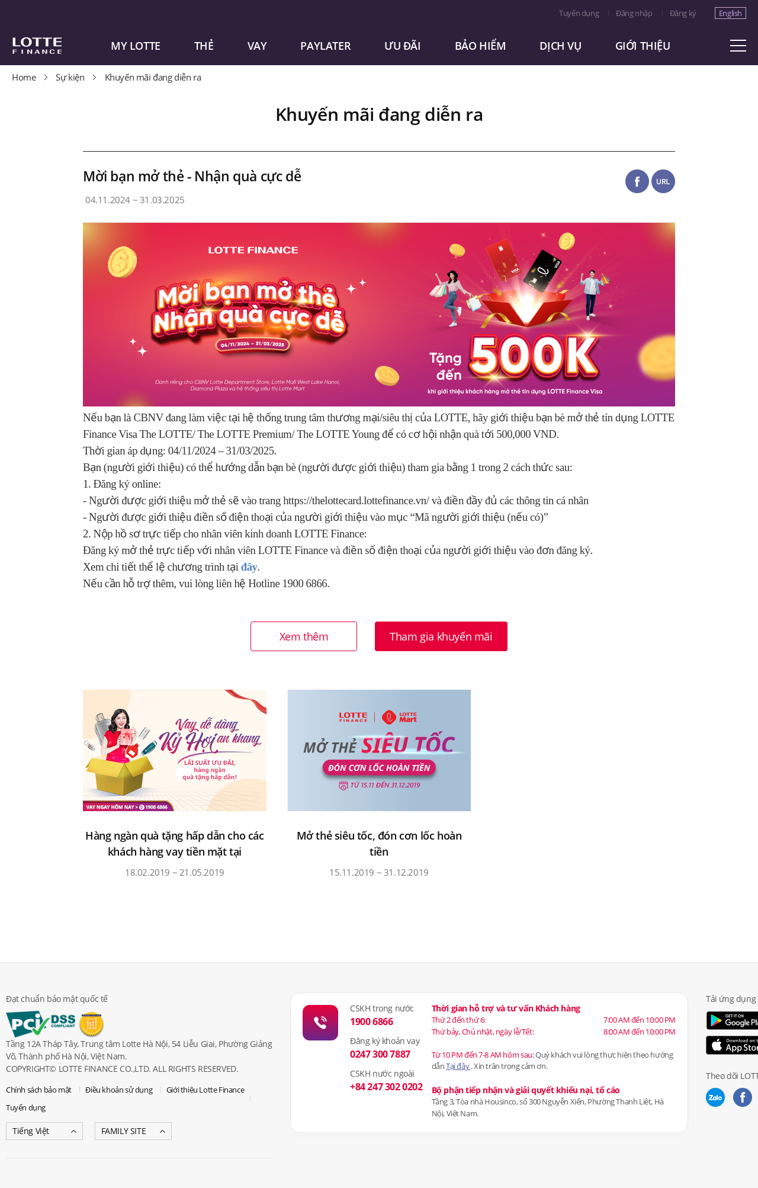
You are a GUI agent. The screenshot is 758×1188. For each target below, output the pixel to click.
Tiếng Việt (30, 1130)
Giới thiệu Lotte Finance (205, 1089)
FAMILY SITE (123, 1130)
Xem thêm (304, 636)
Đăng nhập (634, 13)
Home (24, 77)
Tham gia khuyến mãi (441, 636)
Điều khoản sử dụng (118, 1089)
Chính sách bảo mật (39, 1089)
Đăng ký (683, 13)
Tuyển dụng (579, 13)
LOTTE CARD (53, 45)
